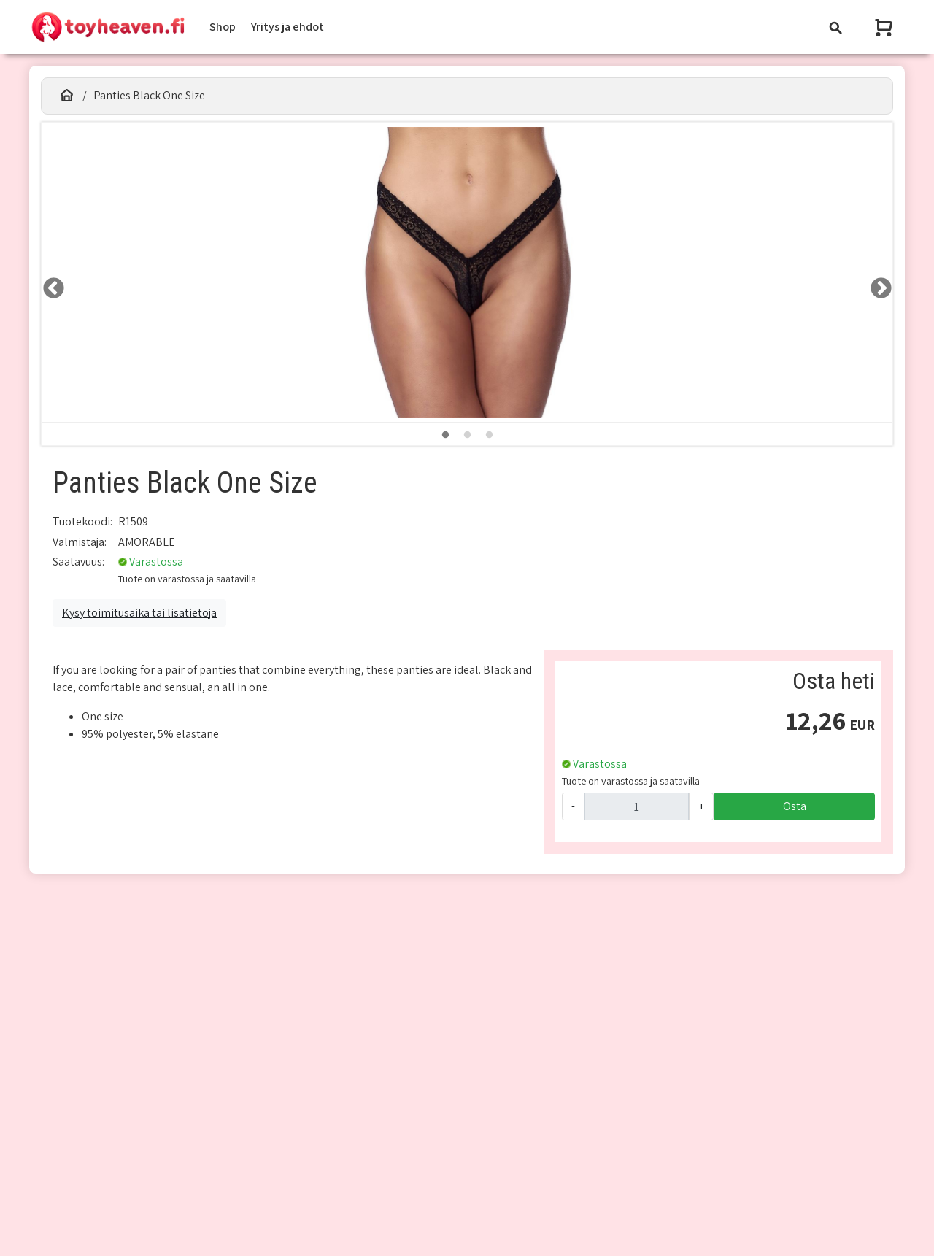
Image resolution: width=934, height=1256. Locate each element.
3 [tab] (489, 435)
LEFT (49, 284)
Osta (794, 806)
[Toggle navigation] (835, 27)
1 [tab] (445, 435)
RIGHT (876, 284)
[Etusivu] (66, 95)
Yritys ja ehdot (287, 26)
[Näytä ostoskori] (885, 27)
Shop (222, 26)
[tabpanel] (467, 273)
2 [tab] (467, 435)
